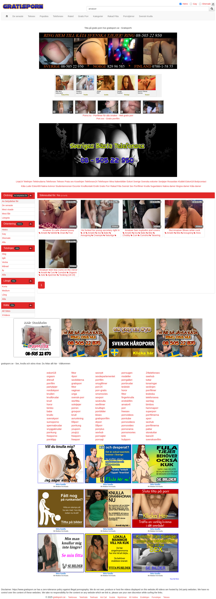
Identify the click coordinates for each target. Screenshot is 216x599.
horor (124, 390)
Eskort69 (36, 186)
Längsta (6, 218)
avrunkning (77, 418)
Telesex (60, 181)
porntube (126, 418)
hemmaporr (152, 408)
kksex (98, 415)
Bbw (149, 233)
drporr (98, 422)
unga (74, 394)
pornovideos (128, 422)
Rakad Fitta (115, 186)
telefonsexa (152, 397)
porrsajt (99, 439)
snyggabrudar (54, 429)
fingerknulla (127, 397)
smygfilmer (101, 383)
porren (74, 408)
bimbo (50, 408)
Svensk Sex (127, 186)
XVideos (6, 315)
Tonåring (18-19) (66, 275)
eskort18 (51, 373)
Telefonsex (51, 181)
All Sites (6, 311)
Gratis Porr (104, 186)
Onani (62, 233)
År (3, 270)
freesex (125, 411)
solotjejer (76, 404)
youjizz (75, 432)
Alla (4, 242)
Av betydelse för (10, 201)
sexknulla (100, 401)
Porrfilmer (138, 186)
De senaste (7, 205)
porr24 (98, 387)
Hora (197, 233)
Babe (105, 233)
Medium (6, 290)
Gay (195, 4)
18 (83, 233)
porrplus (99, 429)
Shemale (206, 4)
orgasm (51, 376)
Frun (69, 233)
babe (49, 411)
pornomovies (128, 432)
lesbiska (150, 394)
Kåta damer (195, 186)
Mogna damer (182, 186)
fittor (73, 373)
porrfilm (99, 380)
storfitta (75, 401)
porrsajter (100, 436)
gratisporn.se (59, 597)
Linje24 (19, 181)
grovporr (76, 411)
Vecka (5, 262)
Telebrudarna (39, 181)
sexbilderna (77, 380)
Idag (4, 254)
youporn (75, 429)
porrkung (76, 425)
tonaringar (151, 383)
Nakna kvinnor (48, 186)
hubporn (125, 439)
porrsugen (126, 373)
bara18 (149, 436)
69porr (74, 422)
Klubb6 (181, 181)
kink (123, 436)
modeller (126, 376)
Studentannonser (63, 186)
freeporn (76, 436)
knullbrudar (53, 397)
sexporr (99, 397)
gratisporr (76, 383)
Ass (98, 233)
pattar (149, 429)
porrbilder (100, 411)
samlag (150, 401)
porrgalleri (126, 380)
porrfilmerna (152, 415)
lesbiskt (125, 387)
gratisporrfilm (102, 418)
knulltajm (100, 408)
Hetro (185, 4)
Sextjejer (162, 181)
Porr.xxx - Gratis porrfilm (108, 118)
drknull (50, 380)
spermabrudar (54, 425)
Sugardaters (156, 186)
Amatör (43, 233)
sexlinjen (150, 387)
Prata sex (69, 181)
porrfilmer (151, 390)
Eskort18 (189, 181)
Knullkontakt (87, 186)
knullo (50, 415)
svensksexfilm (153, 439)
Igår (4, 258)
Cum (134, 235)
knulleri (51, 394)
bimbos (150, 404)
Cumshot (143, 235)
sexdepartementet (105, 376)
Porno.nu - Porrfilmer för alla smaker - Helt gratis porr (108, 115)
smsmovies (101, 394)
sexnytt (99, 373)
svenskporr (53, 418)
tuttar (148, 380)
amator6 (125, 404)
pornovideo (127, 425)
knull (49, 401)
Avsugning (187, 233)
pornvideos (127, 415)
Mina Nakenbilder (117, 181)
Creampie (97, 235)
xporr (148, 418)
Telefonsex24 (91, 181)
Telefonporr (103, 181)
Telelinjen (27, 181)
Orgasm (72, 272)
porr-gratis (101, 390)
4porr (74, 376)
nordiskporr (53, 390)
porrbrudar (127, 383)
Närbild (52, 233)
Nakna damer (169, 186)
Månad (5, 266)
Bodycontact (200, 181)
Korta (4, 286)
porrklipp (51, 439)
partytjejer (52, 387)
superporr (151, 411)
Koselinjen (79, 181)
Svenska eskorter (149, 181)
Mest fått (6, 213)
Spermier (51, 275)
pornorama (127, 429)
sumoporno (53, 422)
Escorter (76, 186)
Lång (4, 295)
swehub (150, 376)
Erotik (96, 186)
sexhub (150, 422)
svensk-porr (77, 397)
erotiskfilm (126, 401)
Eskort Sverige (134, 181)
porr (123, 408)
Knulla (147, 186)
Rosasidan (172, 181)
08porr (98, 425)
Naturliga (108, 235)
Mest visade (7, 209)
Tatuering (154, 235)
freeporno (52, 436)
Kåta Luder (26, 186)
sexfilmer (100, 404)
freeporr (75, 439)
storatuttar (151, 432)
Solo (42, 275)
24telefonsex (153, 373)
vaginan (75, 390)
